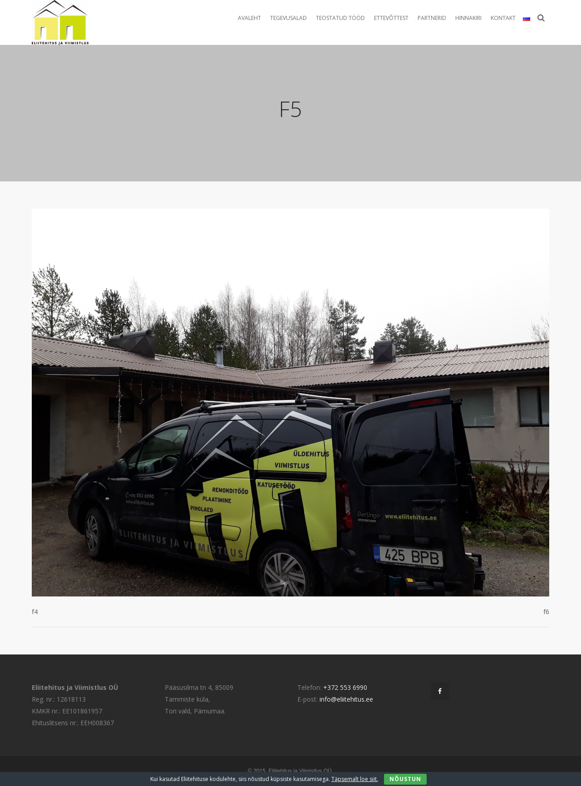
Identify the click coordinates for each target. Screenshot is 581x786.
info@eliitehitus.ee (346, 699)
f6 (546, 611)
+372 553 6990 (345, 687)
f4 (35, 611)
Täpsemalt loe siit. (354, 779)
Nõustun (405, 779)
